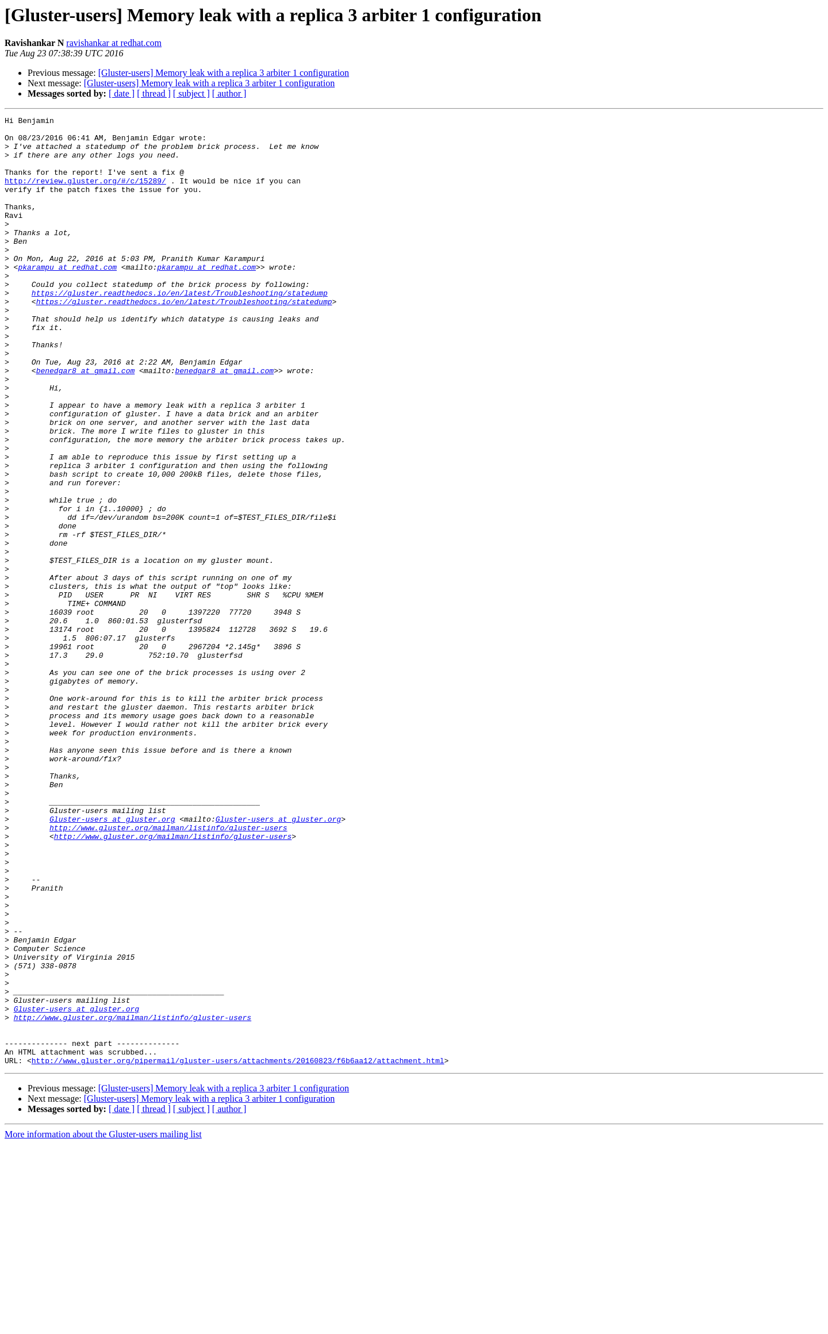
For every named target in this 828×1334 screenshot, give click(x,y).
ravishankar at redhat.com (114, 43)
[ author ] (229, 93)
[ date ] (122, 93)
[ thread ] (154, 93)
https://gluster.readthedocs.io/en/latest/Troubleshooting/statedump (180, 329)
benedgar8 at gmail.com (85, 422)
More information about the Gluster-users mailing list (103, 1324)
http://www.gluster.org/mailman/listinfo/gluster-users (168, 970)
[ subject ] (191, 93)
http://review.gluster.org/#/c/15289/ (85, 194)
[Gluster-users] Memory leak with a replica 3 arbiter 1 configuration (223, 73)
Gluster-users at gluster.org (112, 960)
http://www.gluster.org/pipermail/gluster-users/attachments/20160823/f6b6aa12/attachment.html (238, 1250)
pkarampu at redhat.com (67, 298)
